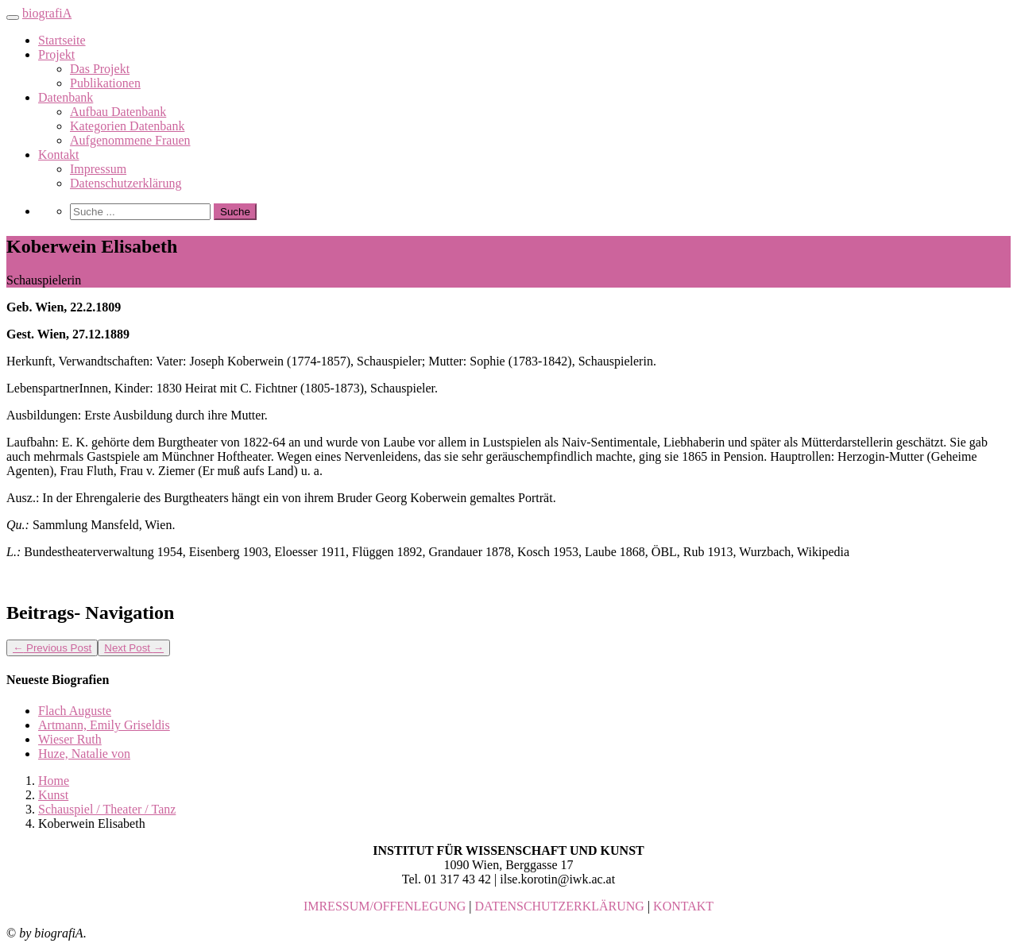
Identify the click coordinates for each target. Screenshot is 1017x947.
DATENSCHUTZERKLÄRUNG (559, 906)
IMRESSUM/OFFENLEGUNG (385, 906)
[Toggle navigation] (12, 17)
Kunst (53, 795)
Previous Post (52, 648)
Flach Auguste (74, 710)
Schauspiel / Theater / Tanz (107, 809)
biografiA (47, 13)
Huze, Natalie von (84, 753)
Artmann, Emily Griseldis (104, 725)
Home (53, 780)
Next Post (134, 648)
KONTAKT (683, 906)
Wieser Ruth (70, 739)
